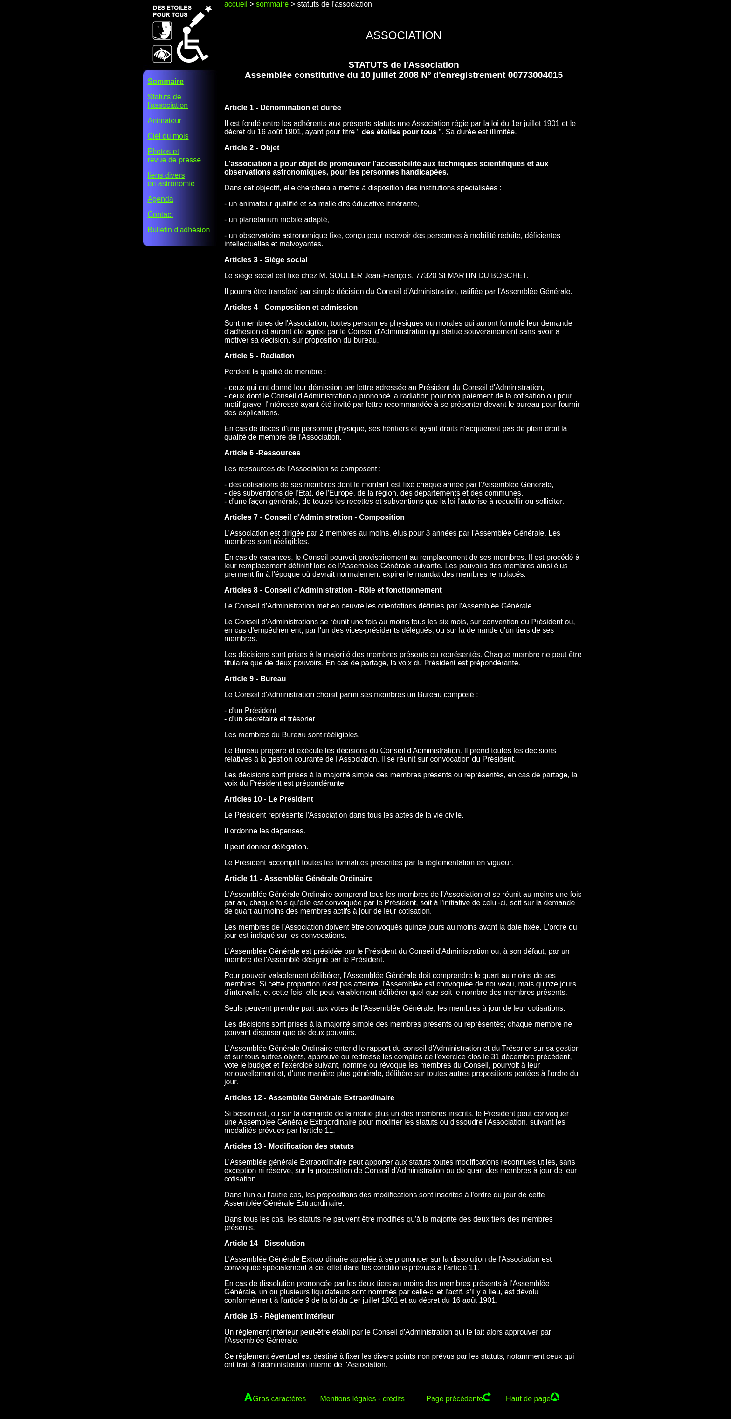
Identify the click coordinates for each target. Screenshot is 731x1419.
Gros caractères (279, 1399)
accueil (236, 4)
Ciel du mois (168, 136)
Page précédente (454, 1399)
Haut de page (528, 1399)
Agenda (160, 199)
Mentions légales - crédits (362, 1399)
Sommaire (166, 81)
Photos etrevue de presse (174, 155)
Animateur (165, 121)
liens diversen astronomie (171, 179)
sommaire (272, 4)
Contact (160, 214)
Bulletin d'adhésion (179, 230)
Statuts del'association (168, 101)
